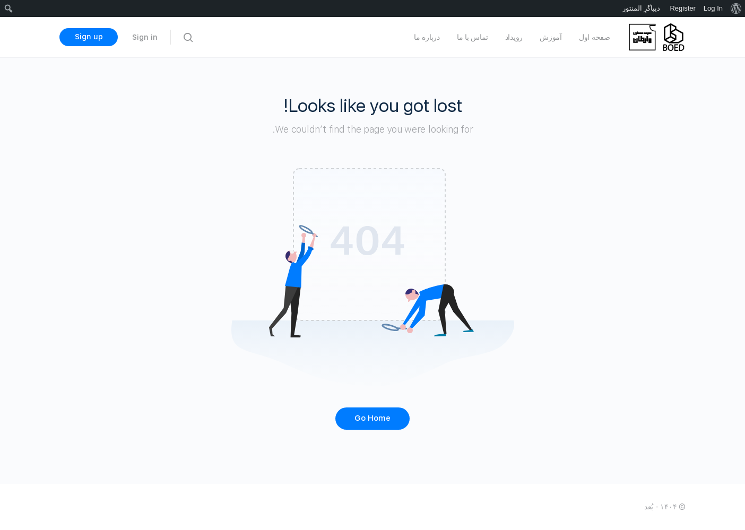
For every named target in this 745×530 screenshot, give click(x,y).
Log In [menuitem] (713, 8)
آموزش (551, 37)
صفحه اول (594, 37)
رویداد (514, 37)
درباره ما (427, 37)
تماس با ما (472, 37)
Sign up (89, 36)
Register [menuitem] (682, 8)
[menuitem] (735, 8)
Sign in (145, 37)
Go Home (372, 418)
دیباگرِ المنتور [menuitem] (641, 8)
